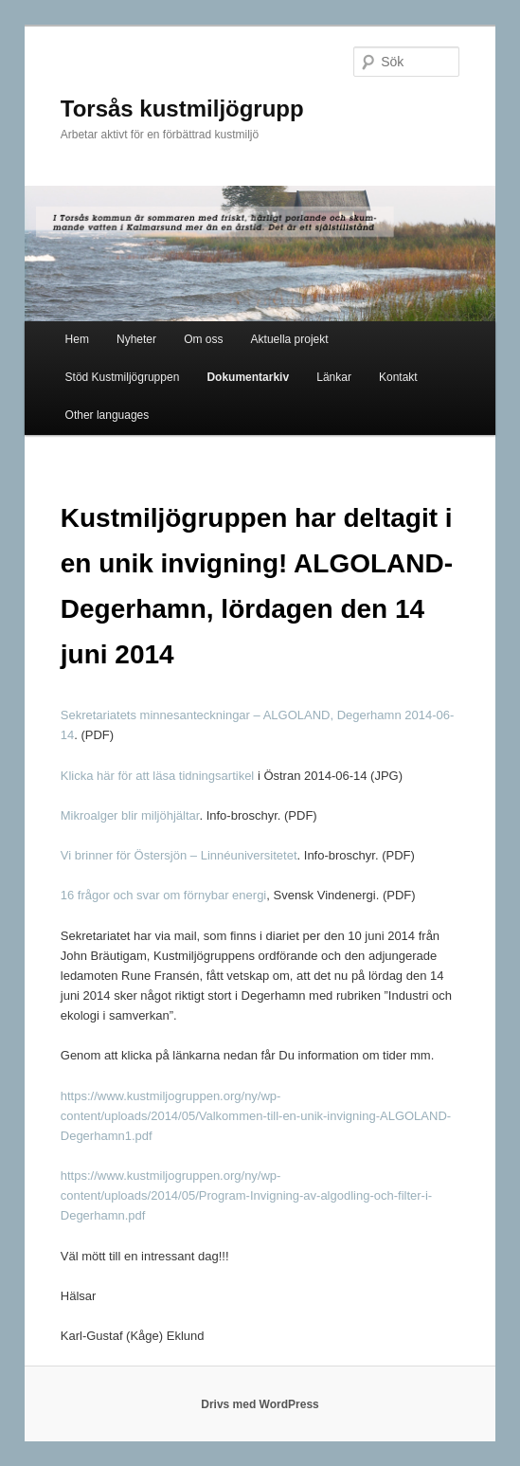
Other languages (107, 415)
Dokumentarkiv (247, 377)
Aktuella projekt (290, 339)
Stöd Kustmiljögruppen (122, 377)
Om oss (203, 339)
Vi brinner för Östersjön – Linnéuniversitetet (179, 855)
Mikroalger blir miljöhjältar (130, 815)
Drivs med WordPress (260, 1404)
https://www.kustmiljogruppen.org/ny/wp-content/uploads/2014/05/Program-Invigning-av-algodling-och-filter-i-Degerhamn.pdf (246, 1195)
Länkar (333, 377)
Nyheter (136, 339)
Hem (77, 339)
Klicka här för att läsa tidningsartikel (159, 776)
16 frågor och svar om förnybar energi (164, 895)
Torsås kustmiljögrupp (182, 108)
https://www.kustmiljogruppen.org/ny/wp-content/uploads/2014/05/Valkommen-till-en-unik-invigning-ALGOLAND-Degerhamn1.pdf (256, 1116)
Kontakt (398, 377)
